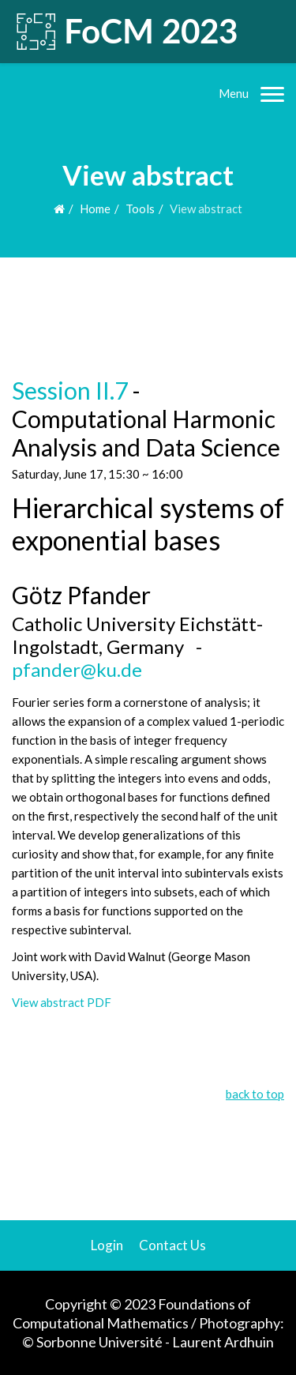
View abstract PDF (61, 1002)
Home (95, 208)
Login (107, 1245)
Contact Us (172, 1245)
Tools (140, 208)
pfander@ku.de (77, 669)
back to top (255, 1094)
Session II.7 (70, 390)
